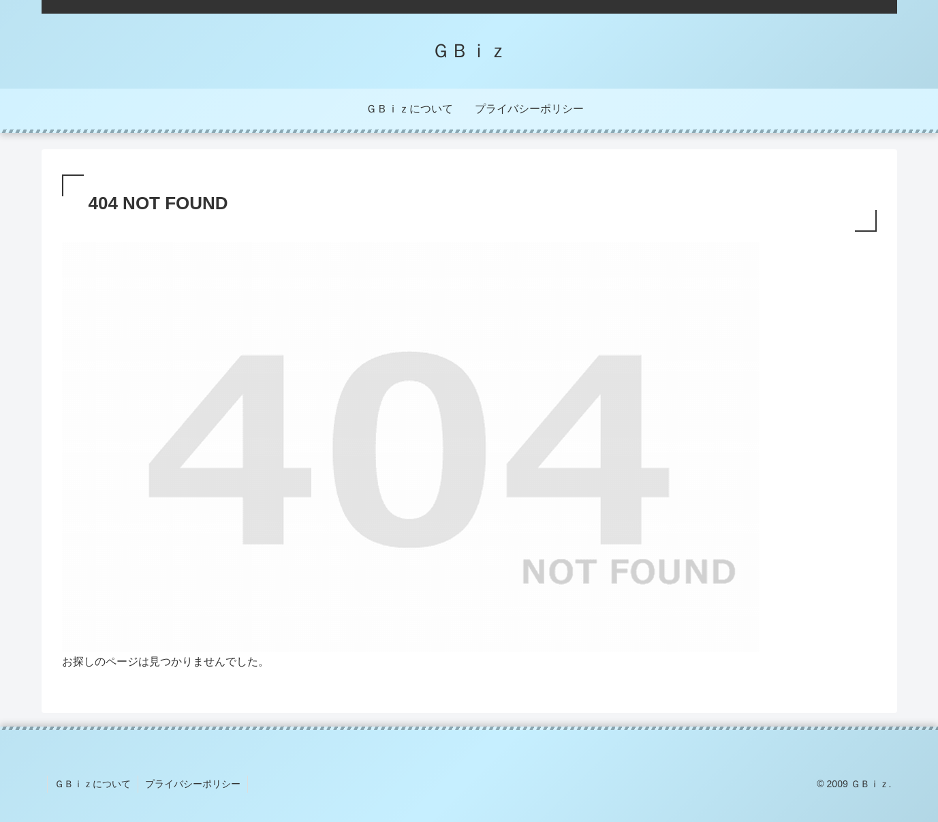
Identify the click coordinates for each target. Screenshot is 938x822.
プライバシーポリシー (192, 783)
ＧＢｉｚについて (92, 783)
